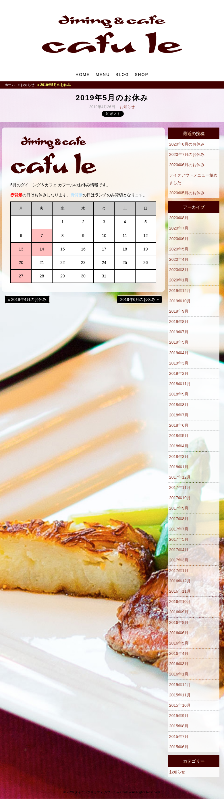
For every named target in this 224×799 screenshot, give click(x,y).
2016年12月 (180, 581)
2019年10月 (180, 301)
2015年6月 (178, 747)
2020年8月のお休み (186, 144)
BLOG (122, 74)
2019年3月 (178, 363)
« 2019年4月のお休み (27, 299)
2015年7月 (178, 736)
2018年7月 (178, 415)
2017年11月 (180, 487)
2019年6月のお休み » (139, 299)
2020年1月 (178, 280)
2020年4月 (178, 259)
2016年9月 (178, 612)
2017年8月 (178, 518)
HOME (83, 74)
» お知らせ (26, 85)
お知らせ (127, 107)
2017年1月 (178, 570)
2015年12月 (180, 684)
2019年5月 (178, 342)
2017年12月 (180, 477)
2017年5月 (178, 539)
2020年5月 (178, 249)
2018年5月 (178, 435)
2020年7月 (178, 228)
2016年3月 (178, 663)
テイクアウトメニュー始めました (193, 179)
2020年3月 (178, 269)
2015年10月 (180, 705)
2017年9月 (178, 508)
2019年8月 (178, 321)
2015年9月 (178, 715)
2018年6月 (178, 425)
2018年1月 (178, 467)
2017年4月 (178, 549)
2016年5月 (178, 643)
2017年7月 (178, 529)
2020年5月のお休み (186, 193)
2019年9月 (178, 311)
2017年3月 (178, 560)
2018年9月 (178, 394)
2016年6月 (178, 632)
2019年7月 (178, 332)
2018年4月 (178, 446)
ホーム (10, 85)
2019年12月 (180, 290)
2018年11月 (180, 383)
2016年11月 (180, 591)
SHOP (141, 74)
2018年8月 (178, 404)
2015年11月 (180, 695)
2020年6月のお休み (186, 164)
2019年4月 (178, 352)
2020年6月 (178, 238)
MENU (103, 74)
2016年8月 (178, 622)
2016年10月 (180, 601)
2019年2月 (178, 373)
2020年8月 (178, 218)
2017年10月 (180, 498)
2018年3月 (178, 456)
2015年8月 (178, 726)
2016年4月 (178, 653)
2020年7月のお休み (186, 154)
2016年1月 (178, 674)
